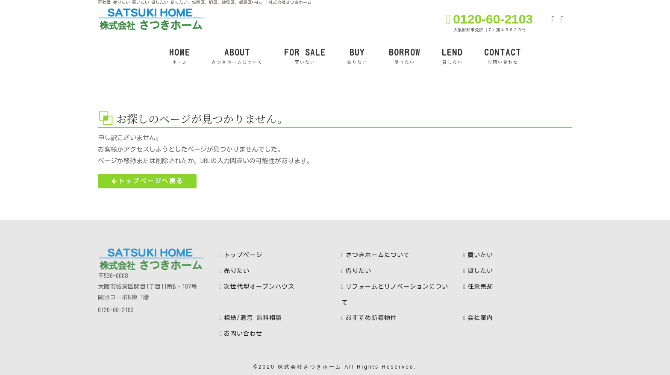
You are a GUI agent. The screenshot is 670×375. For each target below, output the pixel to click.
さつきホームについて (378, 255)
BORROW (404, 56)
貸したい (480, 271)
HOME (179, 56)
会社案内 (480, 318)
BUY (357, 56)
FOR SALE (305, 56)
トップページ (243, 255)
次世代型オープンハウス (259, 287)
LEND (452, 56)
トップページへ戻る (147, 181)
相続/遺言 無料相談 (253, 318)
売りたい (237, 271)
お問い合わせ (243, 334)
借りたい (358, 271)
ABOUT (237, 56)
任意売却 (480, 287)
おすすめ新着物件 (371, 318)
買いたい (480, 255)
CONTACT (502, 56)
